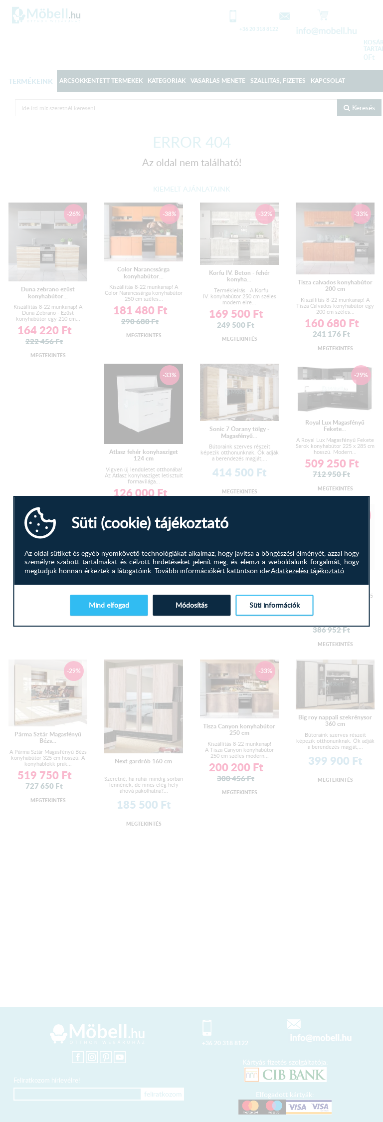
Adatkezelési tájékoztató (307, 570)
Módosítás (191, 605)
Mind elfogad (109, 605)
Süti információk (274, 605)
